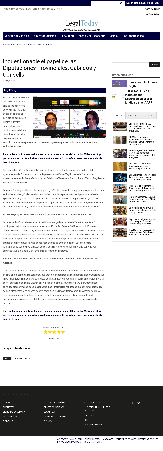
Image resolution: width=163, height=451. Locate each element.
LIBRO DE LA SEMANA (14, 411)
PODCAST (8, 421)
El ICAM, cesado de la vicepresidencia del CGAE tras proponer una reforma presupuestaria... (141, 140)
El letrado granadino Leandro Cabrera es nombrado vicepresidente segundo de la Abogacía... (142, 154)
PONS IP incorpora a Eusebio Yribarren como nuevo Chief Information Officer (142, 199)
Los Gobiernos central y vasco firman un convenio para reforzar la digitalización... (142, 177)
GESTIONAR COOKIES (148, 439)
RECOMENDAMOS (93, 424)
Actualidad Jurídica (20, 44)
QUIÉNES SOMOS (93, 439)
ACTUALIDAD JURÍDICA (55, 402)
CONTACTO (62, 439)
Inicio (6, 44)
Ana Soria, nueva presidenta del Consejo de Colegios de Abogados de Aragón (142, 232)
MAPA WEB (108, 439)
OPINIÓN (48, 421)
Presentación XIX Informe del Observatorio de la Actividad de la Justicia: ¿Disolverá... (142, 188)
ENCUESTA (8, 407)
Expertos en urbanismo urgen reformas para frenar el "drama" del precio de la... (142, 221)
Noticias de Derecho (42, 44)
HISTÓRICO (90, 415)
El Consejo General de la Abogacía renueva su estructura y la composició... (142, 166)
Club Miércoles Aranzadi (22, 359)
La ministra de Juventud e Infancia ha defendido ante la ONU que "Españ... (142, 210)
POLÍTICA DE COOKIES (126, 439)
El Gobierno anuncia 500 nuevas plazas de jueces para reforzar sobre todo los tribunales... (142, 127)
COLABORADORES (93, 402)
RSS (86, 419)
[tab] (119, 115)
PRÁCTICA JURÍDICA (54, 407)
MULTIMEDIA (10, 416)
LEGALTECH (50, 411)
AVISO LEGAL (76, 439)
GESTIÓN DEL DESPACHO (57, 416)
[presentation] (119, 115)
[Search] (121, 3)
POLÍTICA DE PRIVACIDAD (69, 442)
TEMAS (6, 402)
